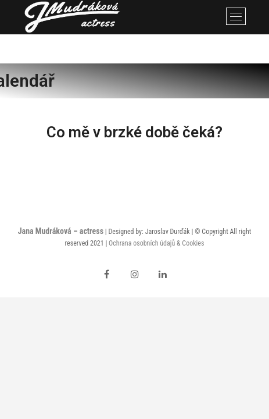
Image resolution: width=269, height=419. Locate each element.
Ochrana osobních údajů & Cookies (156, 243)
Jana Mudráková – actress (60, 231)
